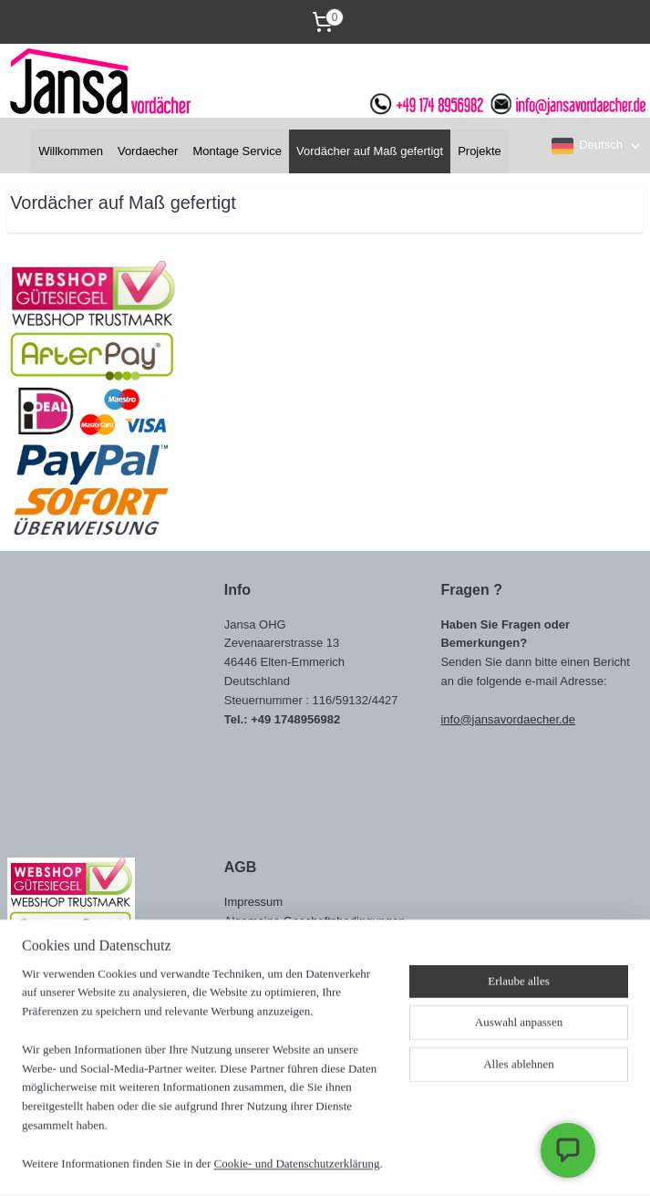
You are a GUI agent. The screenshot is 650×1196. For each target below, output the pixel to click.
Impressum (253, 902)
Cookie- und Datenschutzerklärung (297, 1163)
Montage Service (237, 151)
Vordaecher (148, 151)
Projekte (479, 151)
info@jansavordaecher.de (507, 719)
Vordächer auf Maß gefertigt (369, 151)
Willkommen (70, 151)
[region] (204, 1080)
